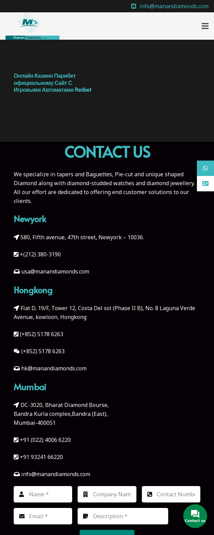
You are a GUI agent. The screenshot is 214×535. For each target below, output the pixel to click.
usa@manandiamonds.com (55, 271)
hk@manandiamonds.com (53, 368)
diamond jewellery (170, 183)
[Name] (43, 494)
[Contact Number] (171, 494)
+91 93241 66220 (41, 457)
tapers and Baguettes (84, 174)
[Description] (123, 516)
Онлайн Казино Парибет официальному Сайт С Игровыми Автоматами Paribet (52, 82)
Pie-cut (124, 174)
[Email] (43, 516)
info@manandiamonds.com (55, 474)
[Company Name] (107, 494)
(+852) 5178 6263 (41, 334)
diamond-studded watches (100, 183)
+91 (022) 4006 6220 (45, 440)
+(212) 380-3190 (40, 254)
